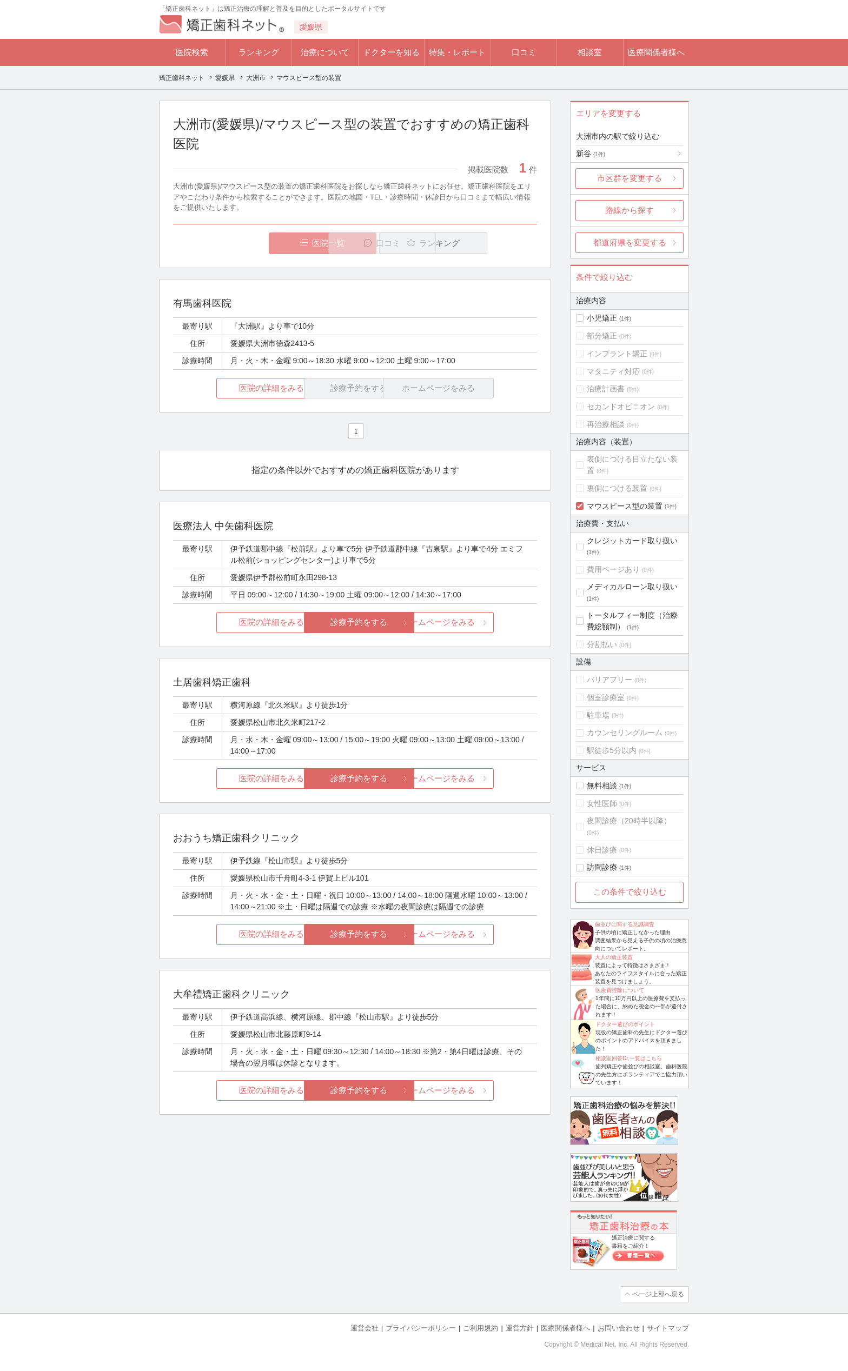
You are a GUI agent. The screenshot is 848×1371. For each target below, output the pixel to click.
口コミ (524, 52)
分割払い (602, 644)
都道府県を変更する (629, 242)
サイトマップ (668, 1328)
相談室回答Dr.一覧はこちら (628, 1058)
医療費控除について (619, 990)
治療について (325, 52)
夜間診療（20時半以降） (629, 820)
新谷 (590, 153)
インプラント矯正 (617, 353)
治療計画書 (606, 388)
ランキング (259, 52)
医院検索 (192, 52)
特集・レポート (457, 52)
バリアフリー (609, 679)
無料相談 (602, 785)
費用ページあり (613, 569)
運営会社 (364, 1328)
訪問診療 (602, 867)
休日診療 (602, 850)
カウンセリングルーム (624, 732)
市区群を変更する (629, 178)
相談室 (590, 52)
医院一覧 (247, 243)
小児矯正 (602, 318)
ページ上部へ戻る (658, 1294)
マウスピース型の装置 (624, 506)
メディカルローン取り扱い (632, 586)
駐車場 (598, 715)
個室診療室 (606, 697)
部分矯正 (602, 335)
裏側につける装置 (617, 488)
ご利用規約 (480, 1328)
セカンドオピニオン (621, 406)
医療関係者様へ (656, 52)
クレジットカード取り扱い (632, 540)
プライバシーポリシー (421, 1328)
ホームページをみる (476, 622)
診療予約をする (355, 622)
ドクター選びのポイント (625, 1024)
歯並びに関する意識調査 (624, 924)
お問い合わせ (619, 1328)
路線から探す (629, 210)
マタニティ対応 (613, 371)
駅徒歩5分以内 (612, 750)
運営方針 (520, 1328)
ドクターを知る (391, 52)
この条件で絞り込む (629, 891)
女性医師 (602, 803)
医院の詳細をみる (233, 387)
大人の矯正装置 (614, 957)
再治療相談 (606, 424)
